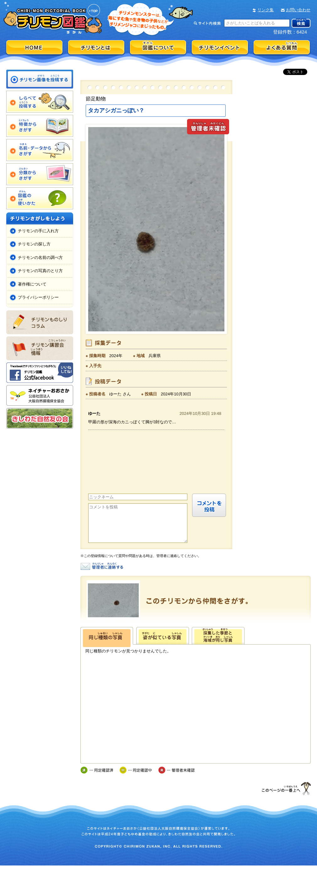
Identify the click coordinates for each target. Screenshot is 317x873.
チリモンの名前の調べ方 (40, 257)
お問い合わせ (298, 10)
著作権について (32, 284)
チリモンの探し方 (34, 244)
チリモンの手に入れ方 (38, 230)
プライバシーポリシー (38, 297)
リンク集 (265, 10)
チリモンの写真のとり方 (40, 270)
